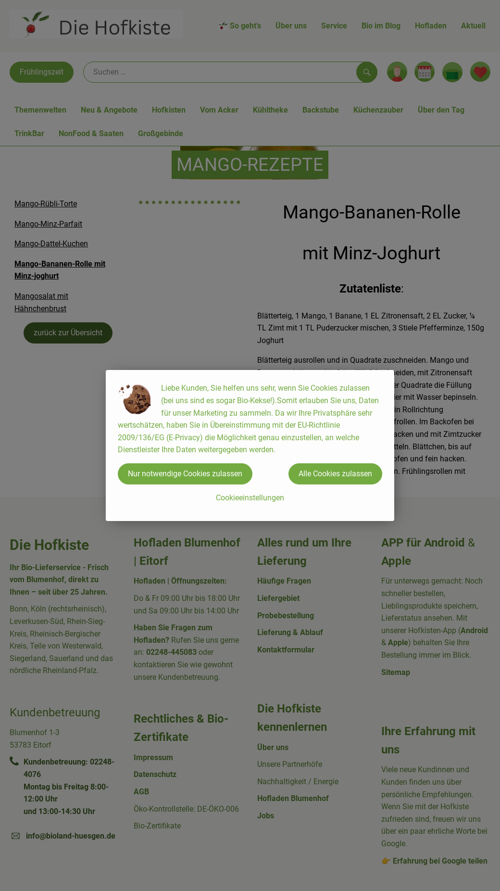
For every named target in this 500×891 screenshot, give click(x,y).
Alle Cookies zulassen (335, 473)
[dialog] (250, 445)
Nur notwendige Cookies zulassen (185, 473)
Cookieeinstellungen (250, 497)
